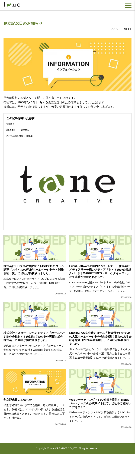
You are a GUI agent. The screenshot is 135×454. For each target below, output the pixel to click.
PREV (114, 29)
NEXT (127, 29)
